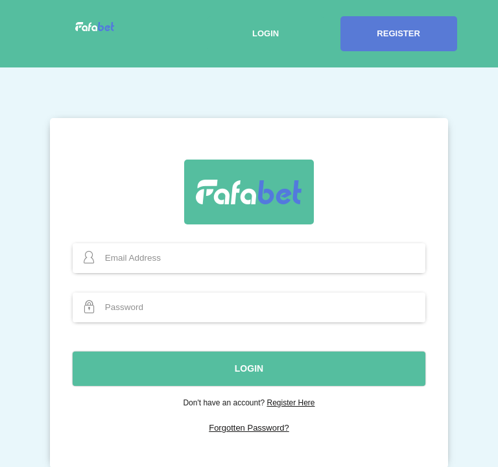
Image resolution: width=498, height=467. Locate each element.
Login (265, 33)
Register (398, 33)
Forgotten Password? (249, 428)
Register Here (291, 402)
